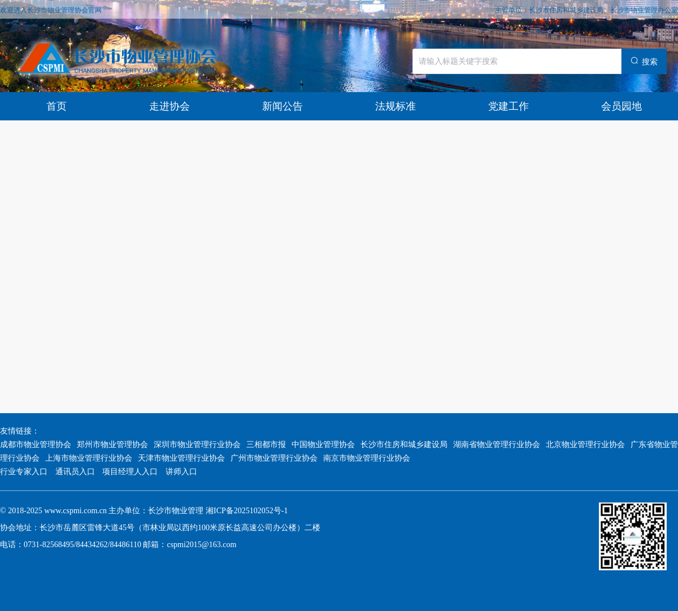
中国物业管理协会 (323, 444)
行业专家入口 (25, 471)
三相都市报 (266, 444)
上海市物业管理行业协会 (88, 458)
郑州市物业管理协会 (112, 444)
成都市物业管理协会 (35, 444)
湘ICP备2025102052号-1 (247, 510)
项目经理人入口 (130, 471)
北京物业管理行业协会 (585, 444)
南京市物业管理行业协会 (366, 458)
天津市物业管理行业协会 (181, 458)
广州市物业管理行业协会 (274, 458)
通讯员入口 (75, 471)
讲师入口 (181, 471)
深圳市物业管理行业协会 (197, 444)
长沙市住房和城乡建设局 (403, 444)
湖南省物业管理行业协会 (496, 444)
